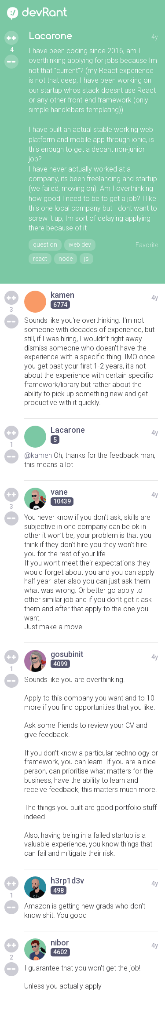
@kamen (38, 455)
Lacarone (50, 36)
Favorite (147, 244)
